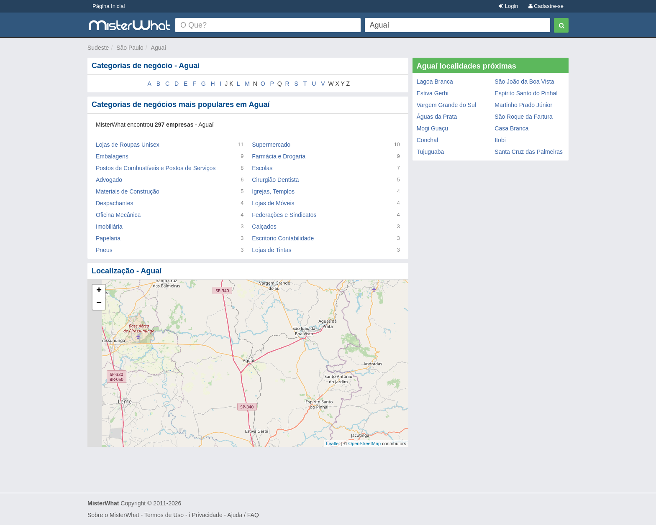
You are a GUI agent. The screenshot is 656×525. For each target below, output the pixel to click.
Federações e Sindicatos (284, 215)
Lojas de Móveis (273, 203)
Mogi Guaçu (432, 128)
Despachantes (114, 203)
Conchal (427, 140)
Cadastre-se (546, 6)
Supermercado (271, 144)
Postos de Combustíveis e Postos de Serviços (155, 168)
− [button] (99, 303)
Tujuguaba (430, 151)
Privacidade (207, 515)
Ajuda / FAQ (243, 515)
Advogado (109, 179)
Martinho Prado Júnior (523, 105)
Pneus (104, 250)
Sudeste (98, 47)
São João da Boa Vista (524, 81)
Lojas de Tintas (271, 250)
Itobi (500, 140)
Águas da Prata (437, 116)
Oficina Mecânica (118, 215)
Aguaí (159, 47)
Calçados (264, 226)
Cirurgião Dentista (275, 179)
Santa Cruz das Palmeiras (529, 151)
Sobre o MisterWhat (113, 515)
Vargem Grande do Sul (446, 105)
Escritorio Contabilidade (283, 238)
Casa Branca (511, 128)
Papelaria (108, 238)
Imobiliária (109, 226)
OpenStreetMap (364, 443)
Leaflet (333, 443)
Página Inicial (108, 6)
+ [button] (99, 291)
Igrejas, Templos (273, 191)
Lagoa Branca (435, 81)
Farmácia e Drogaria (278, 156)
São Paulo (130, 47)
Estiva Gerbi (432, 93)
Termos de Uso (164, 515)
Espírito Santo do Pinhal (526, 93)
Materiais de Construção (127, 191)
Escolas (262, 168)
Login (508, 6)
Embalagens (112, 156)
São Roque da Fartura (524, 116)
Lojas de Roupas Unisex (127, 144)
